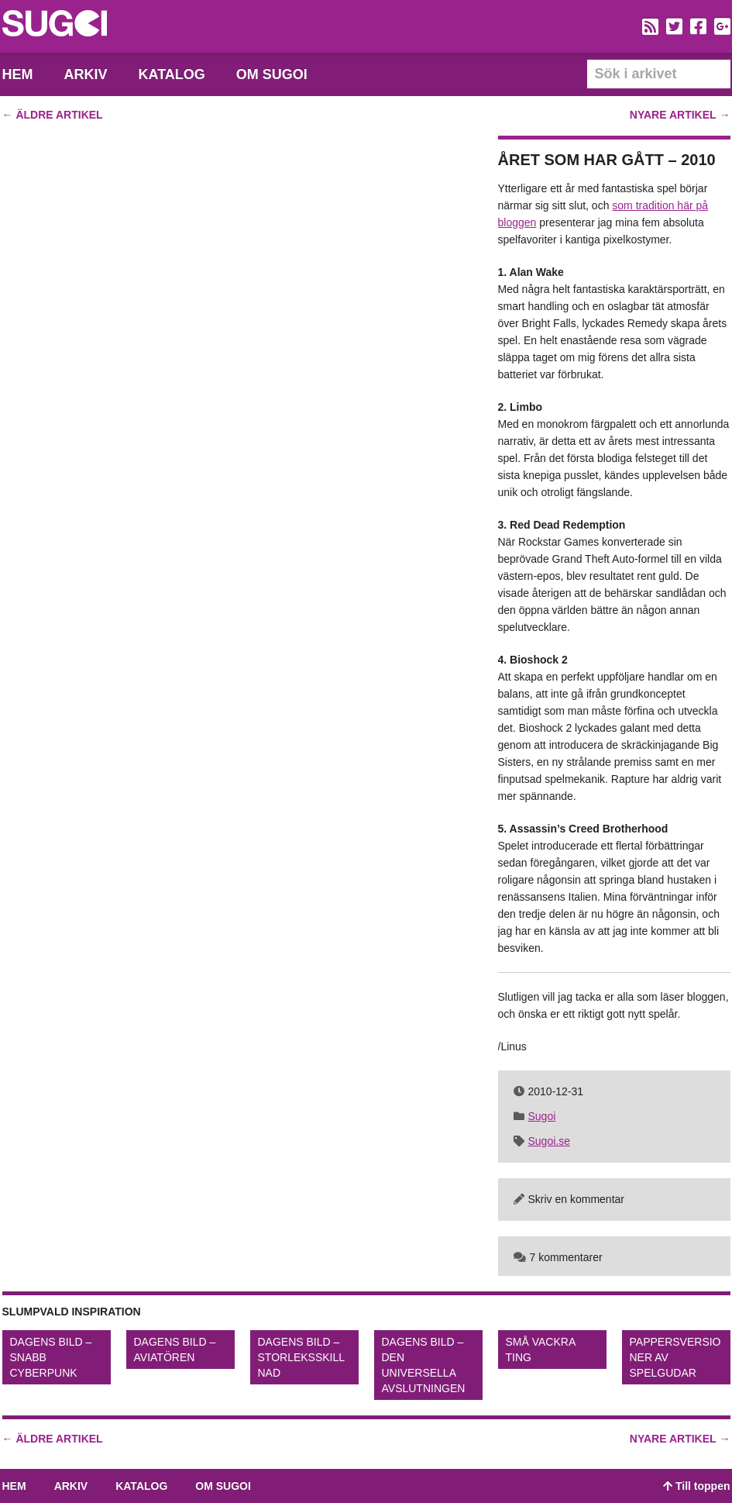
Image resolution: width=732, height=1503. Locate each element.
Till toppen (696, 1486)
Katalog (172, 74)
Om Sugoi (272, 74)
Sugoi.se (549, 1141)
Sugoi (542, 1116)
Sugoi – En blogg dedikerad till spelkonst (54, 25)
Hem (17, 74)
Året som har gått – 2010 (607, 159)
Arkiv (86, 74)
